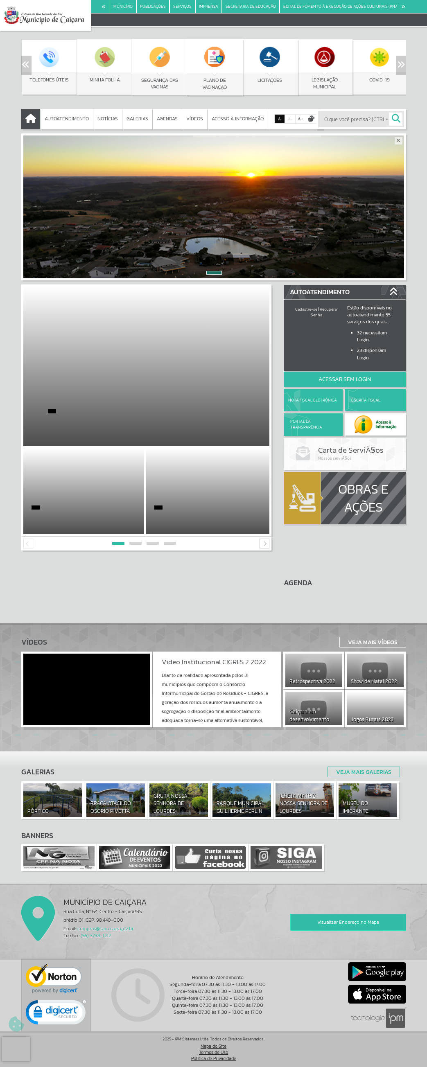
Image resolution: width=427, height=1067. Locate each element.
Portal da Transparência (306, 424)
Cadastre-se (306, 309)
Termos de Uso (213, 1052)
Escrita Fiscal (365, 400)
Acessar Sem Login (345, 379)
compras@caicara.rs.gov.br (105, 928)
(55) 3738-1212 (96, 935)
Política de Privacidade (213, 1058)
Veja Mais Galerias (363, 772)
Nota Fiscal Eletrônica (312, 400)
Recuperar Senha (324, 312)
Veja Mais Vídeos (373, 642)
